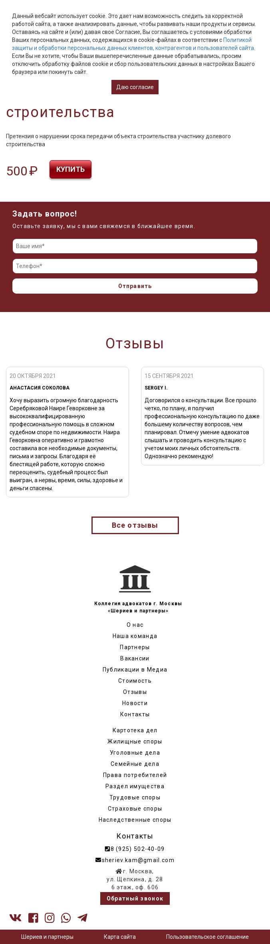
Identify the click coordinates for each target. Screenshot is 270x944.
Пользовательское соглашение (207, 937)
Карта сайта (120, 937)
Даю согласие (135, 87)
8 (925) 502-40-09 (135, 849)
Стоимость (135, 681)
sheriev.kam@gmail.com (135, 860)
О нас (135, 625)
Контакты (135, 714)
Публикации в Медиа (135, 669)
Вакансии (134, 658)
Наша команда (135, 636)
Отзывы (135, 692)
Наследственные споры (135, 820)
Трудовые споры (135, 797)
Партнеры (135, 647)
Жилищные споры (134, 741)
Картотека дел (135, 730)
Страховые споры (135, 808)
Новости (135, 703)
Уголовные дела (135, 752)
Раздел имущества (135, 786)
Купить (70, 169)
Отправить (135, 286)
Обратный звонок (135, 898)
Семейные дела (135, 764)
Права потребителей (135, 775)
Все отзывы (135, 525)
